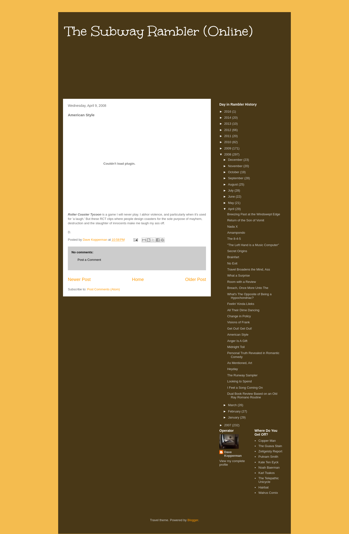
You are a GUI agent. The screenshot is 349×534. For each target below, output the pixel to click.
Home (138, 279)
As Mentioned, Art (239, 363)
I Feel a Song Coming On (245, 387)
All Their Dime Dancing (243, 310)
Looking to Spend (239, 381)
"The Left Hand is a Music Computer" (253, 245)
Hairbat (263, 487)
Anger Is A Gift (237, 341)
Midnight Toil (236, 347)
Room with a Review (241, 282)
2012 (228, 130)
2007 (228, 425)
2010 (228, 142)
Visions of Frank (238, 322)
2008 (228, 154)
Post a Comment (89, 260)
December (236, 160)
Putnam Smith (268, 456)
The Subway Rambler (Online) (159, 31)
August (233, 184)
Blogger (193, 520)
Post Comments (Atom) (103, 289)
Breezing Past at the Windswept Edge (253, 214)
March (233, 405)
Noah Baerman (268, 467)
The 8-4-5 (234, 238)
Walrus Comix (268, 493)
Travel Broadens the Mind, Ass (248, 269)
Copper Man (267, 440)
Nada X (232, 226)
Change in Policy (239, 316)
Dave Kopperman (233, 453)
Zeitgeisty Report (270, 451)
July (231, 190)
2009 (228, 148)
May (231, 203)
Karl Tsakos (266, 473)
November (236, 166)
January (234, 417)
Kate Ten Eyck (268, 462)
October (234, 172)
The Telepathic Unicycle (268, 480)
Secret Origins (237, 251)
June (232, 196)
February (235, 411)
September (236, 178)
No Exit (232, 263)
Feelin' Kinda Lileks (240, 304)
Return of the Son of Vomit (245, 220)
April (231, 209)
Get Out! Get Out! (239, 328)
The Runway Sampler (242, 375)
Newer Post (79, 279)
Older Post (195, 279)
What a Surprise (238, 275)
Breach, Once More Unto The (247, 288)
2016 (228, 111)
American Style (237, 334)
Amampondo (236, 232)
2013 (228, 123)
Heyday (232, 369)
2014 (228, 117)
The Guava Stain (270, 446)
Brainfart (233, 257)
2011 (228, 136)
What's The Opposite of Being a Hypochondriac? (249, 296)
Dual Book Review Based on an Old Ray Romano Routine (252, 395)
